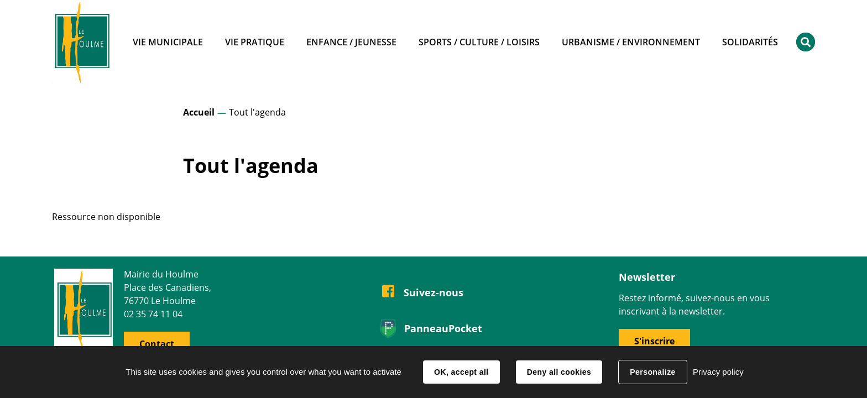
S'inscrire (654, 341)
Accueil (199, 112)
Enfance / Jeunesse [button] (351, 42)
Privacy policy (718, 371)
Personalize (652, 372)
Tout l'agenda (257, 112)
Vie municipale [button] (168, 42)
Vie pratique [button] (254, 42)
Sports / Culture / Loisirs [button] (479, 42)
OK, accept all (461, 372)
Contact (156, 344)
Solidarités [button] (750, 42)
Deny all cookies (559, 372)
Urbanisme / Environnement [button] (631, 42)
